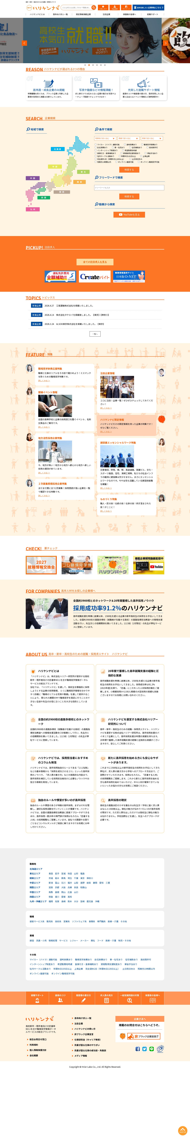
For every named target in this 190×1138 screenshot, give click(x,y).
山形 (76, 938)
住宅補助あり (137, 147)
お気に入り (103, 7)
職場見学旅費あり (151, 144)
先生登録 (115, 7)
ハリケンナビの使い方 (85, 1094)
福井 (70, 948)
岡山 (63, 957)
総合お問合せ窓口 (38, 1104)
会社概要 (34, 1120)
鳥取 (51, 957)
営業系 (66, 986)
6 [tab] (105, 65)
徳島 (51, 962)
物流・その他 (124, 1005)
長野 (82, 948)
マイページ (126, 7)
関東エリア (35, 943)
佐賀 (57, 966)
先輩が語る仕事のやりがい (87, 1110)
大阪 (63, 952)
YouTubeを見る (129, 214)
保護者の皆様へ (129, 14)
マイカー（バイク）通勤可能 (108, 144)
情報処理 (53, 1005)
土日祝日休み (137, 159)
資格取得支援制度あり (131, 153)
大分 (76, 966)
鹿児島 (90, 966)
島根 (57, 957)
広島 (70, 957)
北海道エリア (36, 934)
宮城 (63, 938)
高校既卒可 (153, 147)
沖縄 (97, 966)
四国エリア (35, 962)
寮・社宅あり (120, 147)
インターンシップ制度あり (107, 150)
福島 (82, 938)
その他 (123, 986)
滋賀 (51, 952)
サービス (63, 1005)
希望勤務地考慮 (131, 150)
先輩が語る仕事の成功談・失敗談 (90, 1115)
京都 (57, 952)
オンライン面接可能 (126, 162)
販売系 (50, 986)
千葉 (76, 943)
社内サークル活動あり (105, 156)
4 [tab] (97, 65)
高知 (70, 962)
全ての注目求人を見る (95, 327)
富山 (57, 948)
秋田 (70, 938)
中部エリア (35, 948)
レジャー (74, 1005)
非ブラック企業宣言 (83, 1099)
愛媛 (63, 962)
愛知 (101, 948)
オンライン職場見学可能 (150, 162)
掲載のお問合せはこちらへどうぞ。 (140, 1090)
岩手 (57, 938)
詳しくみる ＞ (44, 446)
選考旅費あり (132, 144)
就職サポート (152, 14)
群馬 (63, 943)
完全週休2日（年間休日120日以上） (111, 159)
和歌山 (83, 952)
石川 (63, 948)
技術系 (58, 986)
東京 (82, 943)
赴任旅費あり (102, 147)
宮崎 (82, 966)
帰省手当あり (152, 153)
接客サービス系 (37, 986)
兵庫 (70, 952)
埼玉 (70, 943)
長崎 (63, 966)
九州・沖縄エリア (38, 966)
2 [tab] (89, 65)
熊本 (70, 966)
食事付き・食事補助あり (106, 153)
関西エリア (35, 952)
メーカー (84, 1005)
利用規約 (34, 1110)
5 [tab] (101, 65)
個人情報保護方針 (38, 1115)
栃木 (57, 943)
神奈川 (90, 943)
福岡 (51, 966)
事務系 (92, 986)
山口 (76, 957)
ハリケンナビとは (37, 14)
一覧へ (95, 399)
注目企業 (106, 14)
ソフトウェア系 (79, 986)
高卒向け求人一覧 (60, 14)
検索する (129, 169)
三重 (108, 948)
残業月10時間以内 (104, 162)
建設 (32, 1005)
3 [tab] (93, 65)
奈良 (76, 952)
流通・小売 (41, 1005)
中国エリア (35, 957)
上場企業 (146, 156)
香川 (57, 962)
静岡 (95, 948)
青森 (51, 938)
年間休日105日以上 (128, 156)
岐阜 (89, 948)
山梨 (76, 948)
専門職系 (101, 986)
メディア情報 (80, 1121)
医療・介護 (113, 986)
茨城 (51, 943)
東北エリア (35, 938)
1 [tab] (85, 65)
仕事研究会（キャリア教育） (88, 1105)
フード (100, 1005)
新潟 (51, 948)
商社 (93, 1005)
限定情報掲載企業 (83, 14)
